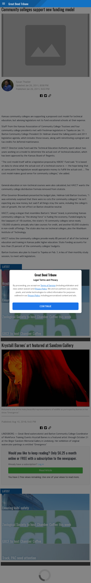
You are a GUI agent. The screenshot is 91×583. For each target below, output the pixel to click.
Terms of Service (48, 285)
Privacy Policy (41, 288)
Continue (45, 306)
